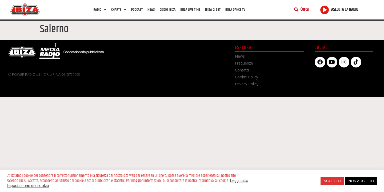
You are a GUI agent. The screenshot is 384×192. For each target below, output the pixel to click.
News (151, 10)
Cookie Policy (246, 76)
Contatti (242, 70)
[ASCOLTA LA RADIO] (324, 9)
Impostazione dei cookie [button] (28, 185)
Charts (118, 9)
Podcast (137, 10)
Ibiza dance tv (235, 10)
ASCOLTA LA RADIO (344, 9)
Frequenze (244, 63)
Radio (99, 9)
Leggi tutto (239, 180)
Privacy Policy (246, 83)
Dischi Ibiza (167, 10)
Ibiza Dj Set (213, 10)
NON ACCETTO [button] (361, 181)
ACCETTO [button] (332, 181)
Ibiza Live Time (190, 10)
